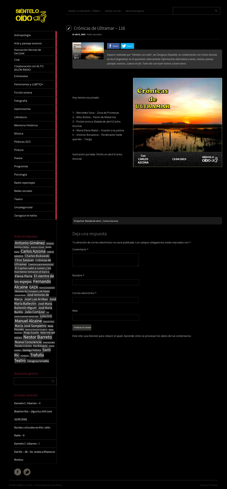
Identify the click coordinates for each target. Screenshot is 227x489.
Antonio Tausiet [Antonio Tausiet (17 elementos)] (37, 247)
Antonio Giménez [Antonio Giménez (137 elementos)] (30, 242)
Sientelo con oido (24, 485)
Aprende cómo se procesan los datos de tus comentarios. (157, 335)
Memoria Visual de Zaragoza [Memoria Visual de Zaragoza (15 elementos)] (36, 330)
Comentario (80, 249)
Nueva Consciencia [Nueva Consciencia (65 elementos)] (28, 342)
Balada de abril (93, 220)
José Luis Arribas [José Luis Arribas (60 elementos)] (36, 299)
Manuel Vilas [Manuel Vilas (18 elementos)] (48, 321)
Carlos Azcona (110, 220)
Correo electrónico (84, 293)
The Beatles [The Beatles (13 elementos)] (25, 356)
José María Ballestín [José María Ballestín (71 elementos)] (35, 301)
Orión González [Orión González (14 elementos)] (49, 342)
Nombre (78, 275)
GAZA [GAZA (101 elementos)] (33, 287)
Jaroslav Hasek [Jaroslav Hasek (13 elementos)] (20, 295)
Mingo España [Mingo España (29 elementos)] (31, 332)
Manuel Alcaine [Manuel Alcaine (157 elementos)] (28, 321)
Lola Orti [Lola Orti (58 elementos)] (46, 316)
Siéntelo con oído (113, 10)
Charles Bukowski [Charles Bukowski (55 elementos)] (37, 256)
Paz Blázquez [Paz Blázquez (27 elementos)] (40, 345)
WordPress (57, 485)
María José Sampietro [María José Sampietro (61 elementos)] (30, 326)
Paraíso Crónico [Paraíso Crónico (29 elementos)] (23, 345)
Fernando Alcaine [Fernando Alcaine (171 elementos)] (32, 284)
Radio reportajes (94, 34)
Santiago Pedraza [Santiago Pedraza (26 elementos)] (32, 350)
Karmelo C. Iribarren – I (27, 443)
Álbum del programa (135, 10)
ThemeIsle (213, 485)
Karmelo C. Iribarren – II (27, 403)
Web (75, 310)
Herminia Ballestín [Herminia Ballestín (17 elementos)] (47, 288)
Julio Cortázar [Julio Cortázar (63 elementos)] (35, 312)
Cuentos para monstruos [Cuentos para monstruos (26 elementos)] (40, 264)
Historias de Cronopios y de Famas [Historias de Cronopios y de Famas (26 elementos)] (32, 291)
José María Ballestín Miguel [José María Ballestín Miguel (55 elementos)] (33, 306)
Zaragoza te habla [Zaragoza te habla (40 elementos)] (38, 361)
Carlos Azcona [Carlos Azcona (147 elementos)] (33, 251)
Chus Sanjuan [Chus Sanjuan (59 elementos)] (24, 260)
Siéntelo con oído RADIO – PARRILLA (84, 10)
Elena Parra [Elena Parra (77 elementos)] (23, 276)
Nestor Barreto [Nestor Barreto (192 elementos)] (37, 337)
